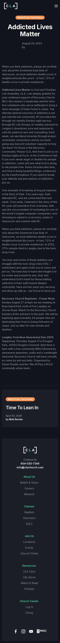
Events (29, 547)
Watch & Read (29, 583)
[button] (55, 6)
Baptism (29, 512)
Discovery (29, 518)
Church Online (29, 553)
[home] (10, 6)
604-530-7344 (30, 463)
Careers (29, 488)
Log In (29, 607)
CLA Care (29, 571)
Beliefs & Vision (29, 482)
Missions (29, 494)
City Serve (29, 577)
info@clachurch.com (30, 467)
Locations (29, 541)
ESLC (29, 523)
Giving (29, 612)
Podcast (29, 588)
